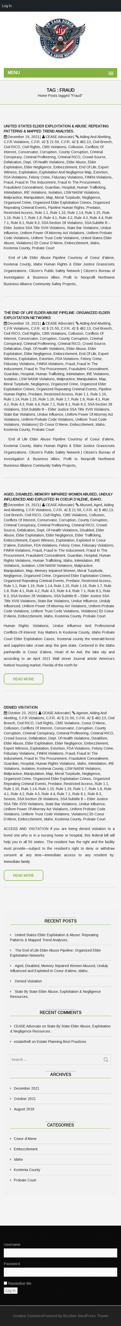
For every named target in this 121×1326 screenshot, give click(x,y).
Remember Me (17, 1284)
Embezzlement (26, 1149)
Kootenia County (27, 1170)
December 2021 (26, 1088)
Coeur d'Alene (25, 1139)
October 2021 (25, 1099)
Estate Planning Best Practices (61, 1042)
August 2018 (24, 1109)
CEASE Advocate (27, 1026)
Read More (23, 679)
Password (12, 1264)
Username (12, 1245)
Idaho (18, 1159)
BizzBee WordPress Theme (85, 1316)
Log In (7, 6)
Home (42, 96)
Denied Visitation (28, 981)
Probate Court (25, 1180)
